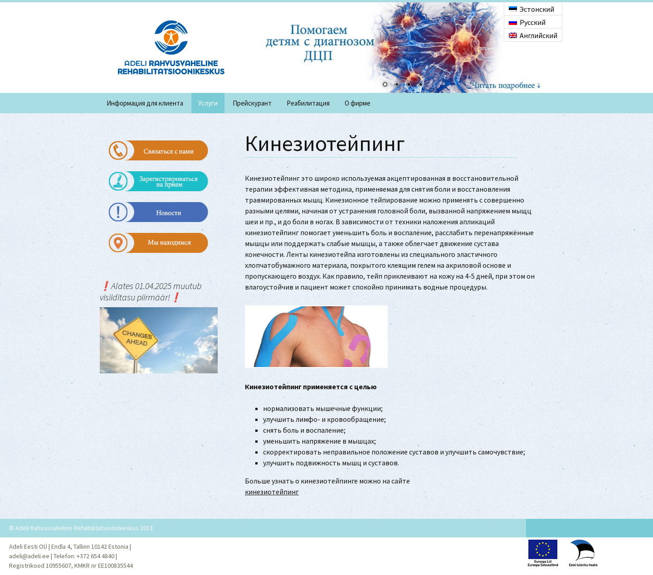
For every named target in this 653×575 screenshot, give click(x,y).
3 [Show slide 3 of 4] (409, 85)
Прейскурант (252, 103)
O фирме (357, 103)
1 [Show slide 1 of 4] (385, 85)
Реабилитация (308, 103)
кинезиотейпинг (272, 491)
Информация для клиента (145, 103)
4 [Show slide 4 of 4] (420, 85)
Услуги (208, 103)
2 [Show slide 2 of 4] (397, 85)
